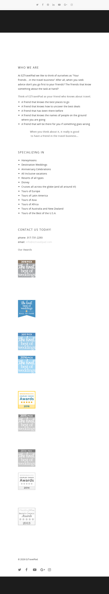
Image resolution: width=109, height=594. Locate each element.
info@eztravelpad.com (39, 242)
